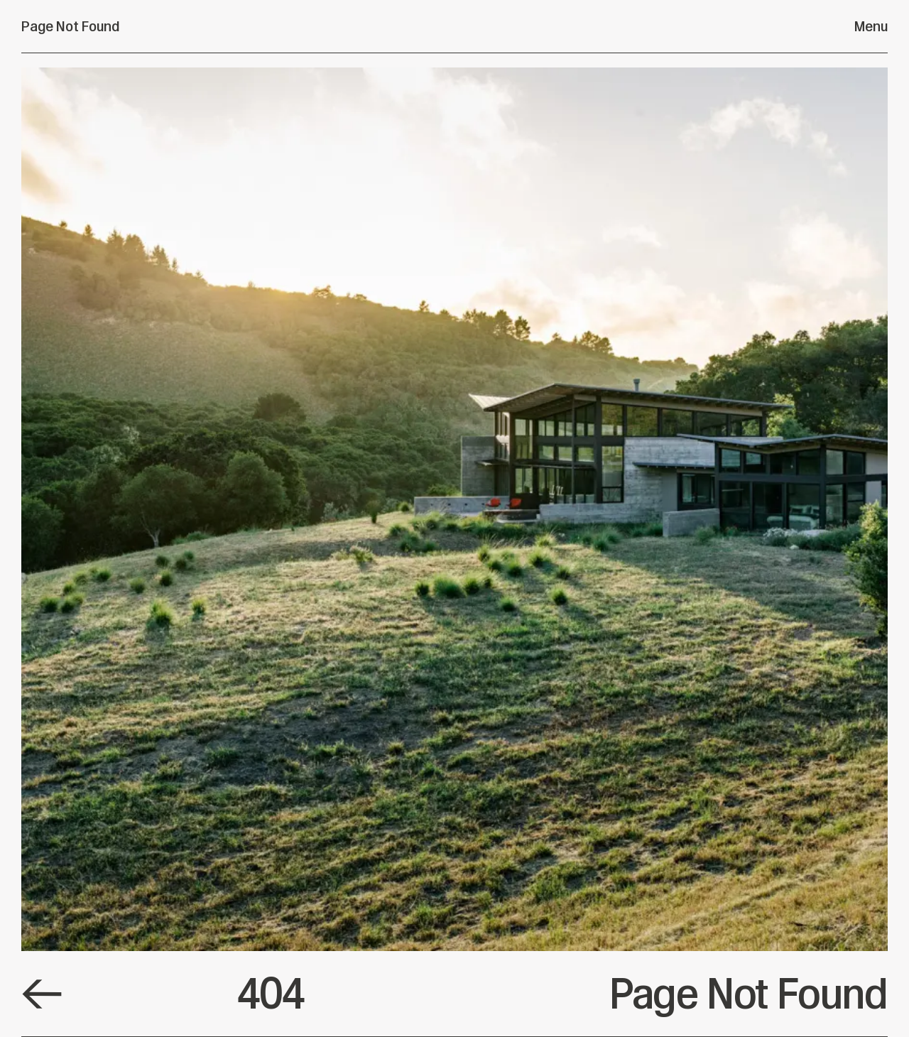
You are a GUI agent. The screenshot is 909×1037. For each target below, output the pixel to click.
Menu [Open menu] (871, 26)
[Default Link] (41, 994)
